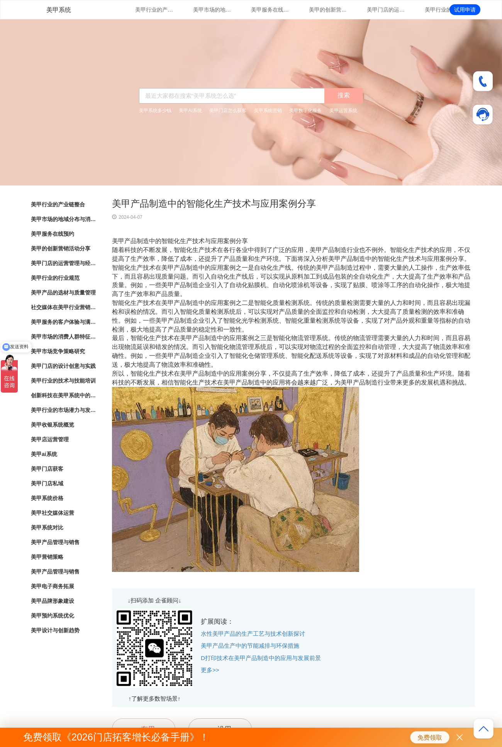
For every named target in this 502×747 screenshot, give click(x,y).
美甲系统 (58, 10)
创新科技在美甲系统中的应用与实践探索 (64, 395)
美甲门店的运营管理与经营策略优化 (386, 10)
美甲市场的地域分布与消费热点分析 (212, 10)
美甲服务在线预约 (270, 10)
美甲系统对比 (47, 527)
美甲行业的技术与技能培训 (63, 381)
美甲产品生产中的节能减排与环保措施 (250, 645)
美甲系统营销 (268, 110)
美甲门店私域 (47, 483)
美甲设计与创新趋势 (55, 630)
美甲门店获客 (47, 469)
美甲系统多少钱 (155, 110)
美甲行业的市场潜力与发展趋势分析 (64, 410)
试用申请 (465, 10)
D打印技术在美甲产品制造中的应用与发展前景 (261, 658)
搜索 (343, 95)
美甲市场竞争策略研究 (58, 351)
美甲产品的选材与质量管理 (63, 292)
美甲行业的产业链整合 (154, 10)
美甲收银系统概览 (52, 425)
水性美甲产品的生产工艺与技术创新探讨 (253, 633)
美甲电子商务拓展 (52, 586)
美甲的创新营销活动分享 (328, 10)
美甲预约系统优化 (52, 616)
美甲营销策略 (47, 557)
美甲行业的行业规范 (444, 10)
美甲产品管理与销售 (55, 542)
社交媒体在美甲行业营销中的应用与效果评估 (64, 307)
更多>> (210, 670)
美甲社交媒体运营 (52, 513)
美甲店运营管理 (50, 439)
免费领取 (429, 737)
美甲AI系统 (190, 110)
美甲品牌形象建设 (52, 601)
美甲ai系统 (44, 454)
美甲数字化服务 (305, 110)
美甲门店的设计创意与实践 (63, 366)
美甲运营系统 (343, 110)
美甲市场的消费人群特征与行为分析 (64, 337)
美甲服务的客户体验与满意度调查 (64, 322)
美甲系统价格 (47, 498)
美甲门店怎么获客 (227, 110)
